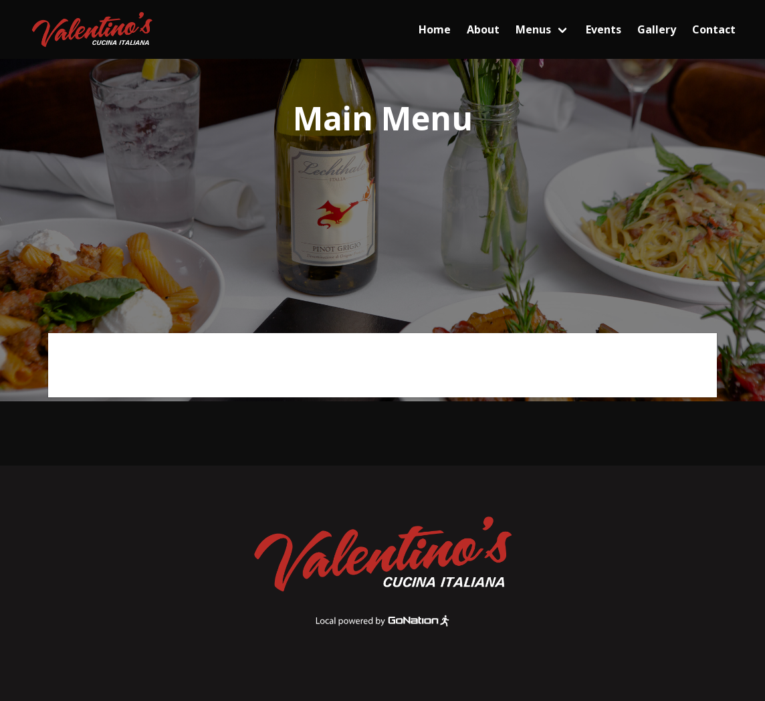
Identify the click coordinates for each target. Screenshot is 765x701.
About (483, 29)
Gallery (656, 29)
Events (603, 29)
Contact (714, 29)
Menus (533, 29)
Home (435, 29)
